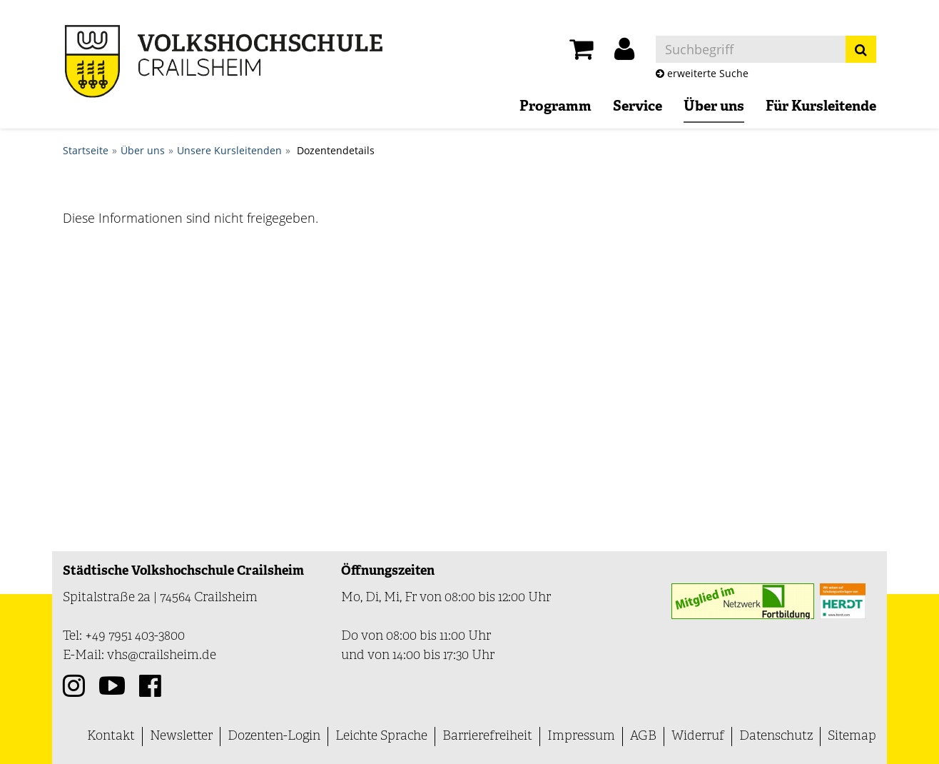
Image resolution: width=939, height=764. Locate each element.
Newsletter (181, 736)
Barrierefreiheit (487, 736)
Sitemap (852, 736)
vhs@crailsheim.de (161, 656)
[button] (624, 52)
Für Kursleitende (821, 107)
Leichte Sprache (381, 736)
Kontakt (111, 736)
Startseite (85, 150)
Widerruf (697, 736)
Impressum (581, 736)
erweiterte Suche (702, 73)
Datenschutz (776, 736)
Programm (555, 107)
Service (637, 107)
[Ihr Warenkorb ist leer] (581, 52)
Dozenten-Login (274, 736)
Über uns (714, 107)
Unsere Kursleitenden (229, 150)
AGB (643, 736)
